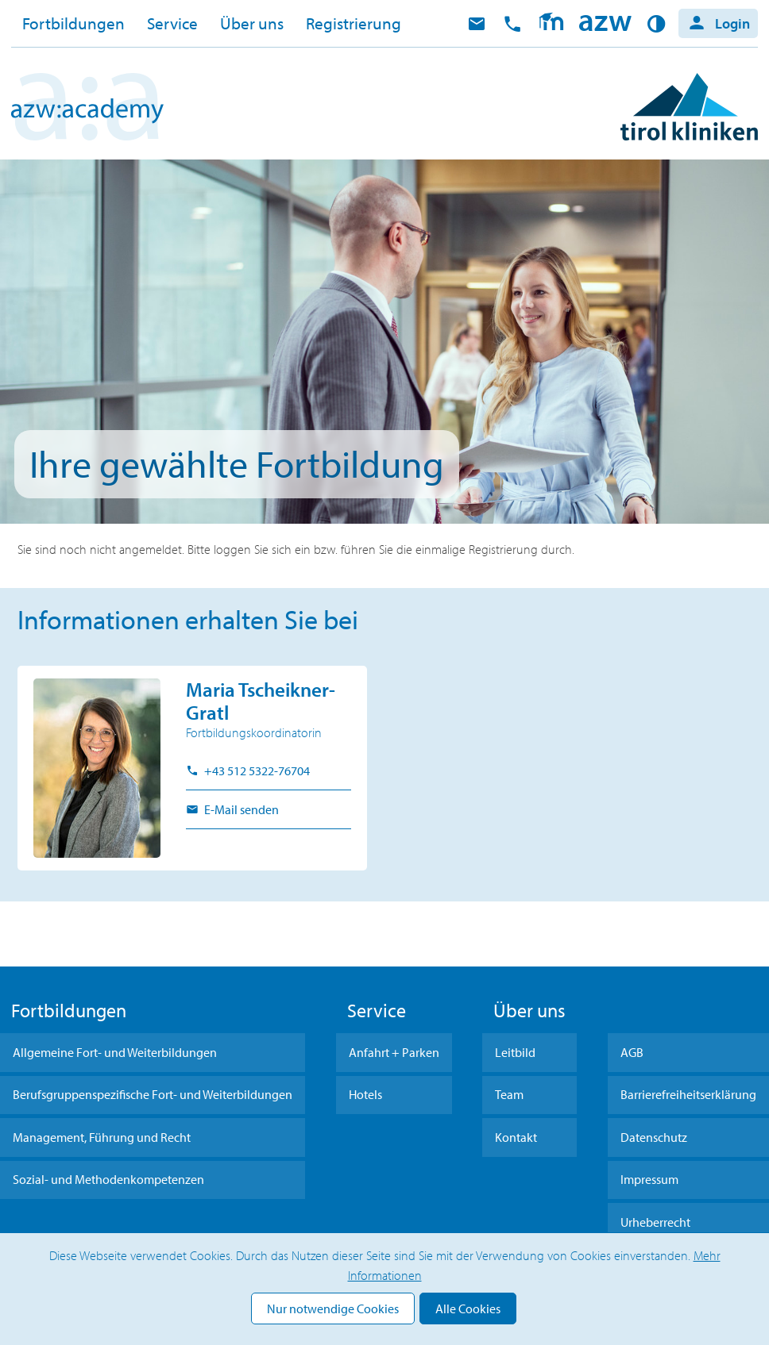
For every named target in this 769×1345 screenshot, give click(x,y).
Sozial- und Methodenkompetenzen (108, 1179)
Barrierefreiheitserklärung (688, 1094)
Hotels (365, 1094)
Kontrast (659, 24)
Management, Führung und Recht (102, 1137)
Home (605, 24)
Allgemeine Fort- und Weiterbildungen (115, 1052)
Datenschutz (653, 1137)
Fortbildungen (73, 23)
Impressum (649, 1179)
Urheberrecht (655, 1222)
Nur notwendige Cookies (333, 1308)
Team (509, 1094)
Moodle (551, 24)
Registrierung (353, 23)
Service (172, 23)
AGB (631, 1052)
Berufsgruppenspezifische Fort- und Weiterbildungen (152, 1094)
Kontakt (516, 1137)
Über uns (252, 23)
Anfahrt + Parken (394, 1052)
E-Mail (476, 24)
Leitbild (515, 1052)
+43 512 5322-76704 (256, 770)
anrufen (512, 24)
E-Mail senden (240, 809)
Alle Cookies (467, 1308)
